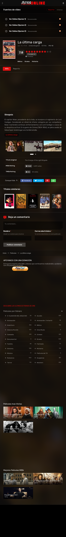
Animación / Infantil (44, 320)
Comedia (10, 334)
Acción (39, 316)
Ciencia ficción (12, 330)
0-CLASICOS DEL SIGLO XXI (17, 316)
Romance (10, 358)
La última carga (11, 135)
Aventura (10, 325)
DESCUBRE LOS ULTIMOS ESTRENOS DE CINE (19, 306)
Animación (11, 320)
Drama (27, 61)
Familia (10, 344)
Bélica (20, 61)
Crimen (39, 334)
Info (7, 69)
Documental (11, 339)
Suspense (40, 358)
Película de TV (42, 353)
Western (40, 362)
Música (9, 353)
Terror (9, 362)
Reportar (51, 9)
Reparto (16, 69)
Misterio (40, 348)
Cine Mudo (41, 330)
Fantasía (40, 344)
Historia (35, 61)
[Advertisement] (33, 91)
